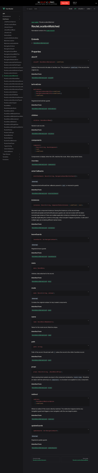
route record (50, 30)
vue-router (34, 22)
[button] (11, 13)
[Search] (32, 8)
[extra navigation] (94, 8)
